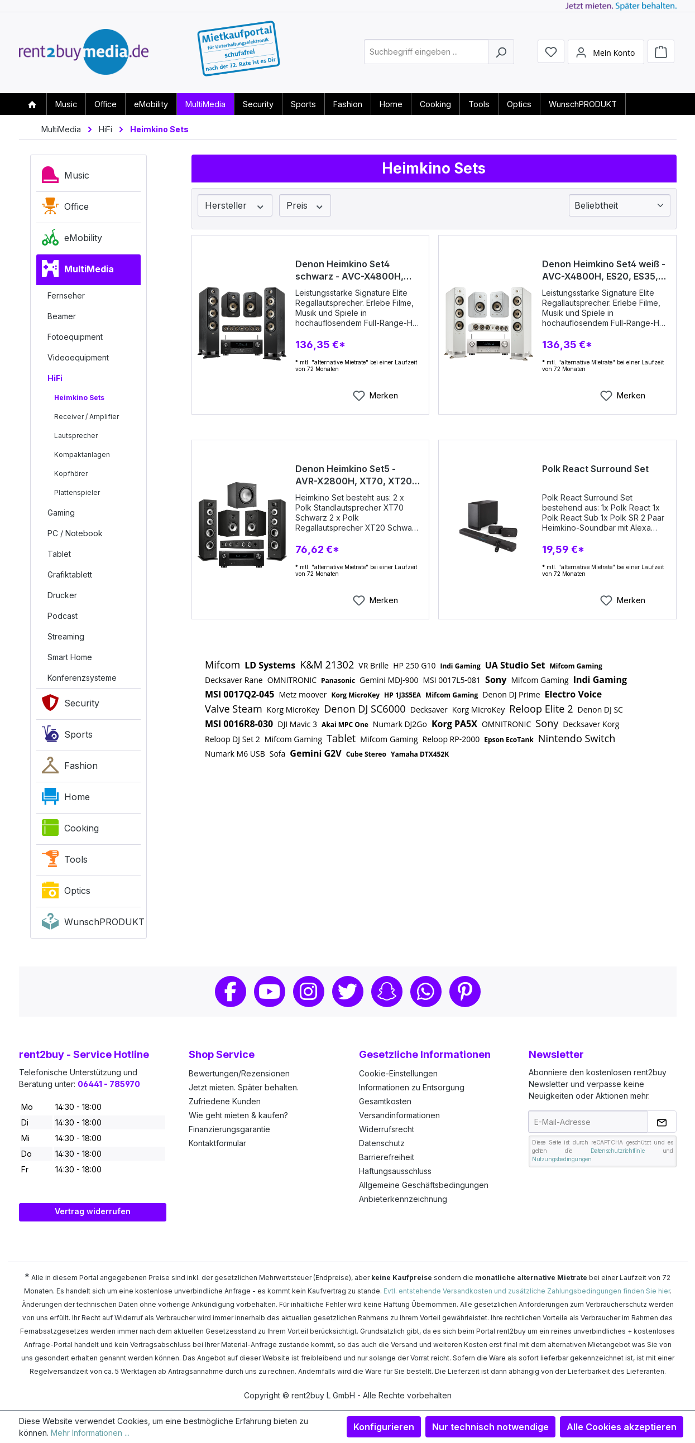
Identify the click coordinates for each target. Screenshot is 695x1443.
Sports (67, 736)
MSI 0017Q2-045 (239, 694)
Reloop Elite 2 (541, 708)
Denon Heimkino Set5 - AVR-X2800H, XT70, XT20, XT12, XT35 (355, 475)
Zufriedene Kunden (225, 1101)
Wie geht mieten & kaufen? (238, 1115)
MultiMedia (78, 271)
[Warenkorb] (661, 51)
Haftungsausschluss (395, 1171)
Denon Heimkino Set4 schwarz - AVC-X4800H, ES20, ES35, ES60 (349, 270)
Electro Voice (573, 694)
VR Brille (373, 665)
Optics (66, 893)
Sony (495, 680)
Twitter (347, 991)
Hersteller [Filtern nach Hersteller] (235, 205)
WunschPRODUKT (91, 924)
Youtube (269, 991)
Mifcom (222, 664)
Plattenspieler (77, 492)
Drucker (62, 595)
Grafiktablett (69, 574)
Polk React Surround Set (595, 468)
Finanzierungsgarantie (229, 1129)
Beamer (61, 316)
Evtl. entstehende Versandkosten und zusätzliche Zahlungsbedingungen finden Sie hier (527, 1291)
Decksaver (429, 709)
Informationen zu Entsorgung (411, 1087)
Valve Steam (233, 708)
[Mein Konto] (606, 52)
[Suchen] (501, 52)
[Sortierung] (619, 205)
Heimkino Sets (79, 397)
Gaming (61, 512)
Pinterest (465, 991)
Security (70, 705)
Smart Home (69, 657)
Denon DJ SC (600, 709)
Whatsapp (426, 991)
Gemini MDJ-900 (389, 680)
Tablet (59, 554)
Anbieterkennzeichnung (403, 1199)
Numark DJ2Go (400, 724)
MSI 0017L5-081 (452, 680)
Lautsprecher (76, 435)
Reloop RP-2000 (451, 739)
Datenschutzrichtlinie (618, 1150)
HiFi (55, 378)
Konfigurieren (383, 1426)
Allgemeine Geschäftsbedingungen (423, 1185)
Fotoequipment (75, 336)
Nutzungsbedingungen (561, 1159)
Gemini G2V (315, 753)
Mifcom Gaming (576, 666)
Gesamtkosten (385, 1101)
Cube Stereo (366, 754)
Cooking (70, 830)
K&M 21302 (327, 664)
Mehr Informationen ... (90, 1432)
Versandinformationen (399, 1115)
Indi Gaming (460, 666)
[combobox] (426, 52)
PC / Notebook (75, 533)
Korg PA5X (454, 724)
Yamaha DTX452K (420, 754)
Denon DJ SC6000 (365, 708)
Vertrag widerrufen (93, 1211)
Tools (65, 861)
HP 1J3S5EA (402, 695)
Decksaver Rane (234, 680)
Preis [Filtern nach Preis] (305, 205)
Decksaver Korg (591, 724)
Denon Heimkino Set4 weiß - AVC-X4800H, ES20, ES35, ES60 (603, 270)
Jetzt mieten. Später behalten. (244, 1087)
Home (66, 799)
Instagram (308, 991)
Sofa (278, 753)
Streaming (65, 636)
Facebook (230, 991)
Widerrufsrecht (386, 1129)
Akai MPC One (345, 724)
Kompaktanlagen (82, 454)
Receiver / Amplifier (86, 416)
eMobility (72, 240)
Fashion (70, 768)
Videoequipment (78, 357)
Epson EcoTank (509, 739)
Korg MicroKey (355, 695)
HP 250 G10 (414, 665)
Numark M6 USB (235, 753)
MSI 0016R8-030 (239, 724)
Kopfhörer (71, 473)
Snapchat (386, 991)
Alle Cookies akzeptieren (622, 1426)
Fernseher (66, 295)
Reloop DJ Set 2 (232, 739)
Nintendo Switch (577, 738)
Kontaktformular (217, 1143)
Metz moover (303, 694)
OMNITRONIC (292, 680)
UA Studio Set (515, 665)
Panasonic (338, 680)
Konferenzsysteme (82, 677)
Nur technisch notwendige (490, 1426)
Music (65, 177)
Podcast (62, 616)
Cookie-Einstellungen (398, 1073)
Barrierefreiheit (386, 1157)
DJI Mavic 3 (297, 724)
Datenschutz (382, 1143)
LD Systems (270, 665)
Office (65, 209)
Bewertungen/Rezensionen (239, 1073)
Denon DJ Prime (511, 694)
